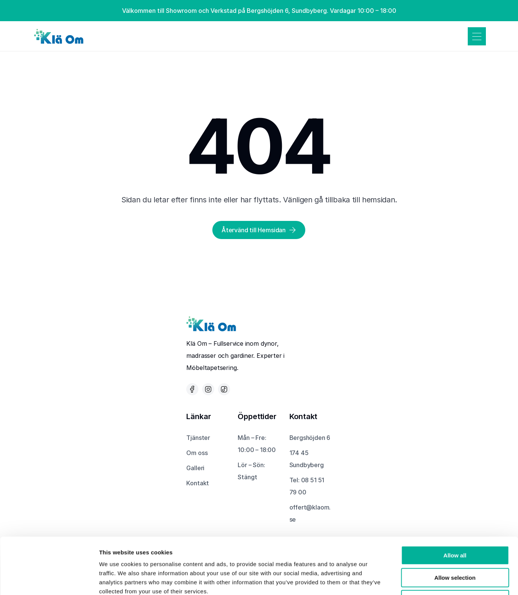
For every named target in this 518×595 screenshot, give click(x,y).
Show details (396, 580)
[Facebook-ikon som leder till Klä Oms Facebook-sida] (192, 389)
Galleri (195, 468)
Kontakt (197, 483)
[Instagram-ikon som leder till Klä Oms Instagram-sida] (208, 389)
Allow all (455, 502)
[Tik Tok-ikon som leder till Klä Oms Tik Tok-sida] (224, 389)
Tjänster (198, 437)
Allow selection (454, 525)
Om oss (196, 453)
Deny (455, 547)
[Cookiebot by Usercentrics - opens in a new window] (49, 580)
